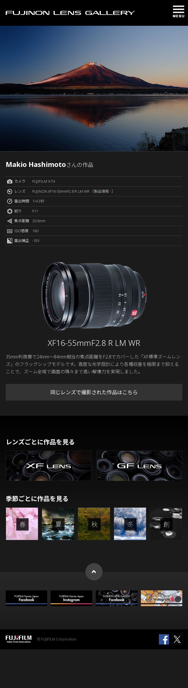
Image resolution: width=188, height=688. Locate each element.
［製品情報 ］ (102, 191)
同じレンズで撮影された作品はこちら (94, 392)
